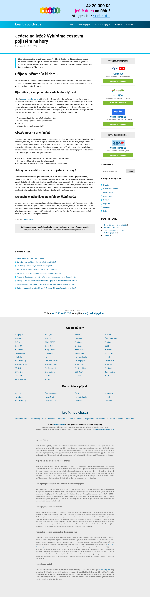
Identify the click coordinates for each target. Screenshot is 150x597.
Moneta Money (20, 361)
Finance (106, 236)
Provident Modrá (21, 365)
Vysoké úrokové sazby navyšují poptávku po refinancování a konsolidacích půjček (47, 277)
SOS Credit (79, 372)
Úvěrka (47, 376)
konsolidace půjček (104, 570)
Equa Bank (19, 350)
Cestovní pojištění (110, 233)
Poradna (106, 207)
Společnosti (51, 419)
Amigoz (48, 338)
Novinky (106, 200)
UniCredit (18, 376)
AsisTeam (78, 338)
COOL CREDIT (50, 342)
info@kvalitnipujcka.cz (94, 313)
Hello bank (19, 397)
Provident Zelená (51, 365)
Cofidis (17, 342)
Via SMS (78, 376)
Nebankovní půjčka (111, 228)
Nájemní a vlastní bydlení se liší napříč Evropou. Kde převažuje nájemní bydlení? (46, 288)
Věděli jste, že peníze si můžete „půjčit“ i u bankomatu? (37, 270)
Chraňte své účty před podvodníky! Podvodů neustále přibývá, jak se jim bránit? (46, 284)
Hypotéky (106, 185)
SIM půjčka (19, 372)
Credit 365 (49, 346)
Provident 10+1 (110, 361)
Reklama (79, 419)
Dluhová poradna (115, 419)
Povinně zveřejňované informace (103, 429)
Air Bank (108, 335)
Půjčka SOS (79, 365)
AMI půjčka (19, 338)
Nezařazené (107, 196)
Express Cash (80, 350)
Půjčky (105, 211)
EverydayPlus (50, 350)
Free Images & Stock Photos (114, 230)
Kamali (47, 357)
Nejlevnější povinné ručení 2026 (115, 225)
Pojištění (106, 204)
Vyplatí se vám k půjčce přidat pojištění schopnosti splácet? (39, 273)
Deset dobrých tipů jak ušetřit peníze (30, 258)
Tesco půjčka (110, 372)
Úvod (71, 24)
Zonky (47, 379)
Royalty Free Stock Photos (95, 419)
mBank (107, 357)
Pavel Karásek (28, 219)
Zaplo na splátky (21, 379)
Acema (77, 335)
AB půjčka (48, 335)
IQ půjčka (18, 357)
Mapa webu (130, 419)
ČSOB (107, 346)
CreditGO (78, 342)
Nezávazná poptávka (118, 81)
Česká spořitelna (111, 338)
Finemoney (49, 353)
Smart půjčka (50, 372)
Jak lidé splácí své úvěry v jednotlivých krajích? (34, 266)
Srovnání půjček (84, 24)
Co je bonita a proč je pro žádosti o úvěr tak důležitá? (36, 262)
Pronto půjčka (80, 361)
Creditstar (78, 346)
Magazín (118, 24)
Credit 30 (18, 346)
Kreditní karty (108, 192)
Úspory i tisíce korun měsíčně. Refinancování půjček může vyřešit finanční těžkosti (47, 281)
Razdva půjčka (80, 368)
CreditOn (108, 342)
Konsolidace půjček (103, 24)
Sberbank (108, 368)
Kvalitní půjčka (59, 425)
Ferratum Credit (20, 353)
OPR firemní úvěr (51, 361)
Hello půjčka (79, 353)
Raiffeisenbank (50, 368)
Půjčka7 (18, 368)
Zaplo (107, 376)
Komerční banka (81, 357)
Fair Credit (108, 350)
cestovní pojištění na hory (30, 99)
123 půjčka (19, 335)
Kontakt (129, 24)
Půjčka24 (108, 365)
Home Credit (109, 353)
